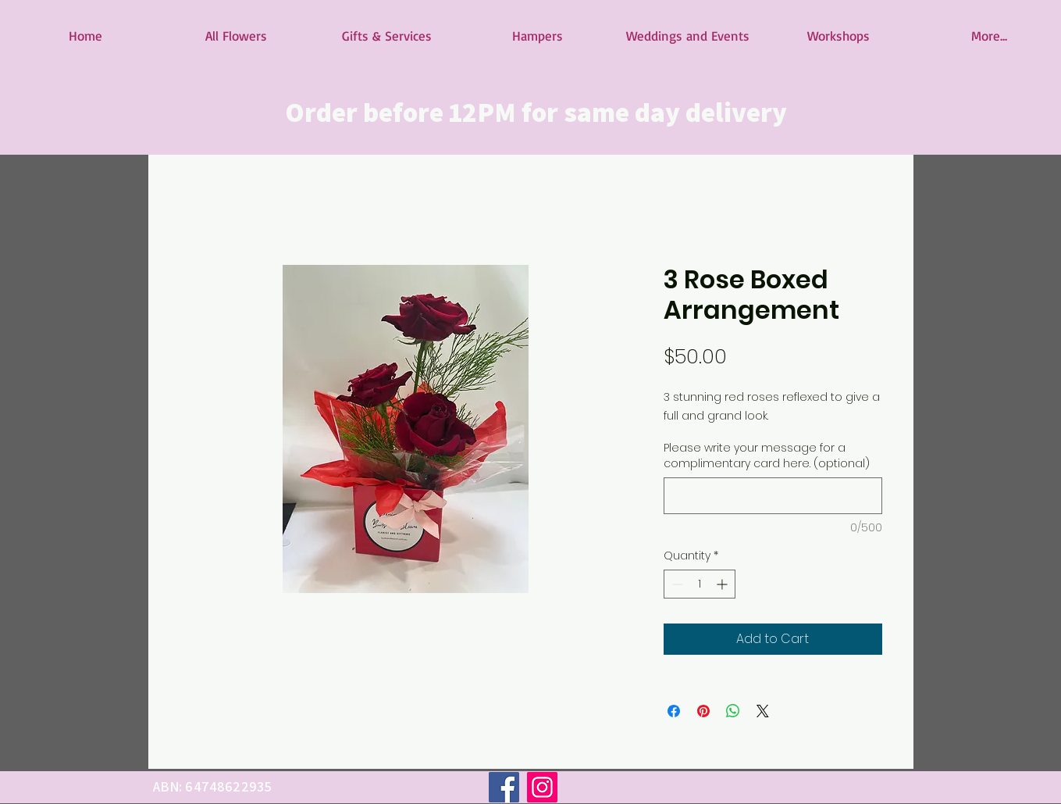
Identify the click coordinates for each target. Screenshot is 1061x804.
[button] (236, 36)
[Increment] (723, 584)
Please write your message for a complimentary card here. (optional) (767, 456)
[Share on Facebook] (673, 711)
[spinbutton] (699, 584)
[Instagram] (542, 787)
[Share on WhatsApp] (733, 711)
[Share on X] (762, 711)
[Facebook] (504, 787)
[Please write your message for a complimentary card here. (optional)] (772, 495)
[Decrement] (675, 584)
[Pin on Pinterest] (703, 711)
